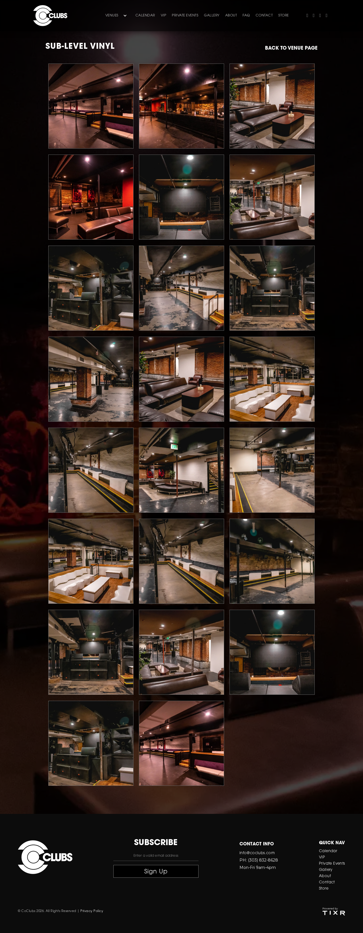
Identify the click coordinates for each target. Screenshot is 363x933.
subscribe (156, 843)
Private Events (185, 15)
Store (323, 888)
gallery (212, 15)
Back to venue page (291, 48)
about (231, 15)
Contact (327, 882)
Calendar (145, 15)
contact (264, 15)
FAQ (246, 15)
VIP (163, 15)
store (283, 15)
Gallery (326, 870)
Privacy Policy (91, 911)
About (325, 876)
